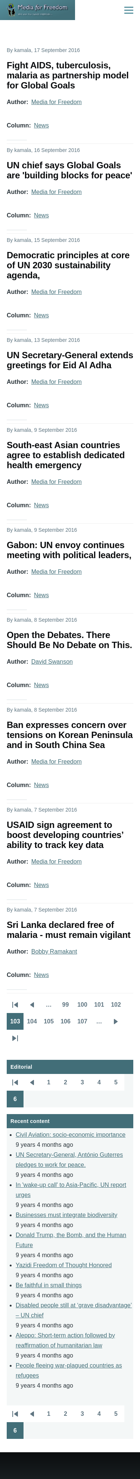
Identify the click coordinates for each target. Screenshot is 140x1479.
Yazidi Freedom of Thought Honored (64, 1265)
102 (117, 1007)
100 (84, 1007)
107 (84, 1023)
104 (33, 1023)
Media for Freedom (56, 102)
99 (68, 1007)
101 (101, 1007)
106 (67, 1023)
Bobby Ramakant (54, 951)
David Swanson (52, 661)
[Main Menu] (129, 10)
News (41, 125)
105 (50, 1023)
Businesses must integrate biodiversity (66, 1215)
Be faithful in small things (49, 1285)
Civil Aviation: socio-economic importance (70, 1135)
